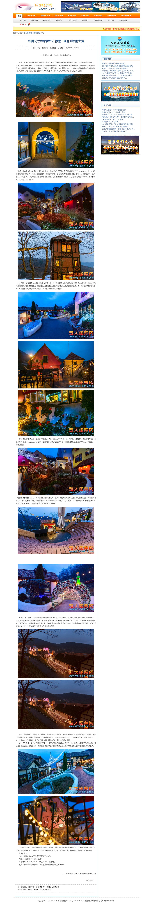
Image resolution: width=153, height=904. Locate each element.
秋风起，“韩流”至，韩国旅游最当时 (114, 68)
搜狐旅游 (53, 48)
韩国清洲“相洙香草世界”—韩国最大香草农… (118, 117)
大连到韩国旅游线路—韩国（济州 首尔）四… (118, 71)
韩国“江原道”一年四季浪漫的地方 (114, 64)
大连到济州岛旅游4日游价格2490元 (114, 78)
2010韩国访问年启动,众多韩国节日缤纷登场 (117, 66)
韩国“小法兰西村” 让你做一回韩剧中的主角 (117, 115)
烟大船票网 (28, 33)
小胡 (38, 48)
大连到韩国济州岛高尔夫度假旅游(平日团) (117, 73)
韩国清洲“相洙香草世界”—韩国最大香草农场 (43, 887)
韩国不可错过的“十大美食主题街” (39, 889)
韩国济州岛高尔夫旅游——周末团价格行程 (117, 75)
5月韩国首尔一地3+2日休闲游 (112, 119)
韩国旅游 (36, 33)
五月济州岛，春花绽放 (110, 122)
